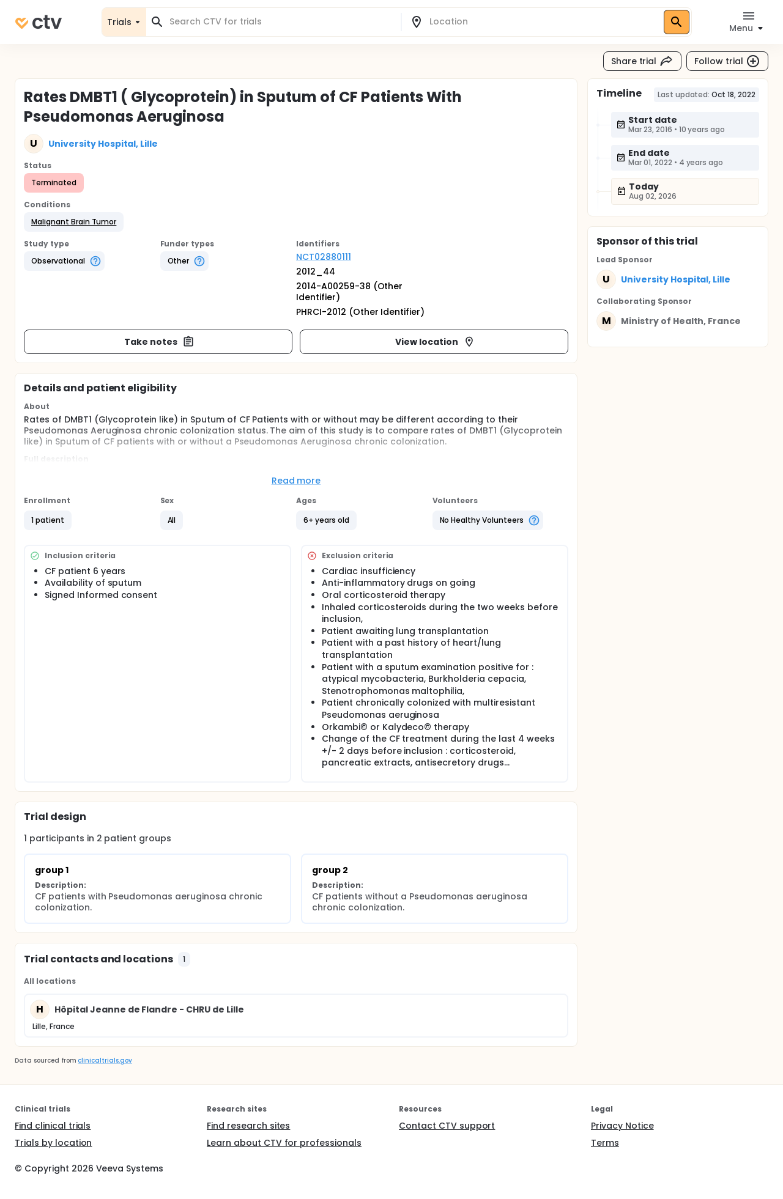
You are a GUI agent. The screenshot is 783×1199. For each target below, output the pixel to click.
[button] (74, 222)
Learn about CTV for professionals (284, 1142)
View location (435, 342)
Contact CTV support (447, 1125)
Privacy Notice (622, 1125)
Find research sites (248, 1125)
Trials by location (53, 1142)
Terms (605, 1142)
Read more (296, 480)
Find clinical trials (53, 1125)
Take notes (159, 342)
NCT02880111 (323, 256)
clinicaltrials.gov (105, 1060)
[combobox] (280, 21)
